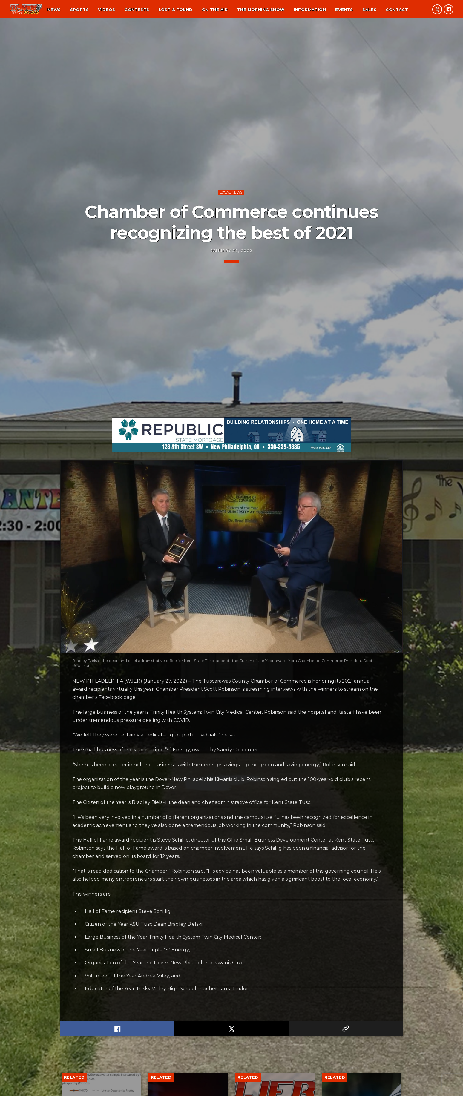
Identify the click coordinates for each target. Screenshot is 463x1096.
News (54, 9)
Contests (137, 9)
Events (344, 9)
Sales (369, 9)
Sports (79, 9)
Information (310, 9)
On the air (215, 9)
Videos (106, 9)
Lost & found (176, 9)
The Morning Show (260, 9)
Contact (397, 9)
